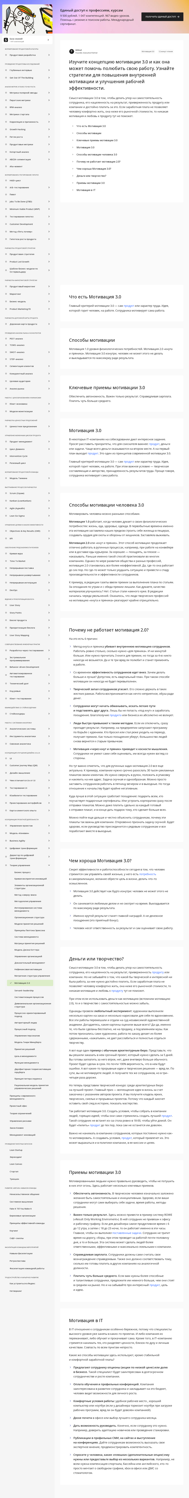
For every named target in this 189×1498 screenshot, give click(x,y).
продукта (115, 715)
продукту (158, 972)
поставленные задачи (126, 1233)
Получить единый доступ (162, 16)
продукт (129, 306)
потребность (147, 874)
